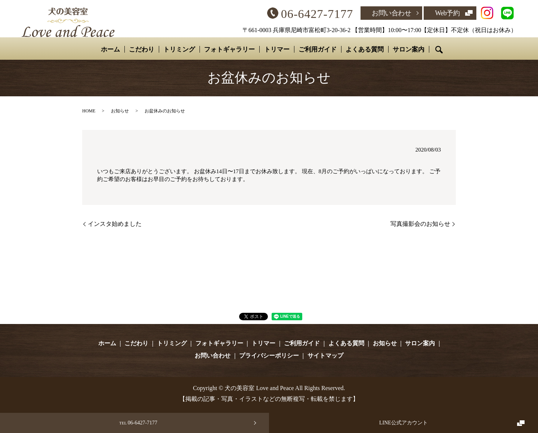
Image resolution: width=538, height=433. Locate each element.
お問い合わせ (391, 13)
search (438, 49)
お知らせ (120, 110)
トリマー (276, 49)
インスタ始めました (115, 224)
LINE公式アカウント (403, 423)
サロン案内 (408, 49)
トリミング (179, 49)
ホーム (110, 49)
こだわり (141, 49)
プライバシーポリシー (269, 355)
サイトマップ (325, 355)
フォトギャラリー (229, 49)
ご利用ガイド (317, 49)
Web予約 (447, 13)
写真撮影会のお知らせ (420, 224)
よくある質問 (364, 49)
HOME (88, 110)
